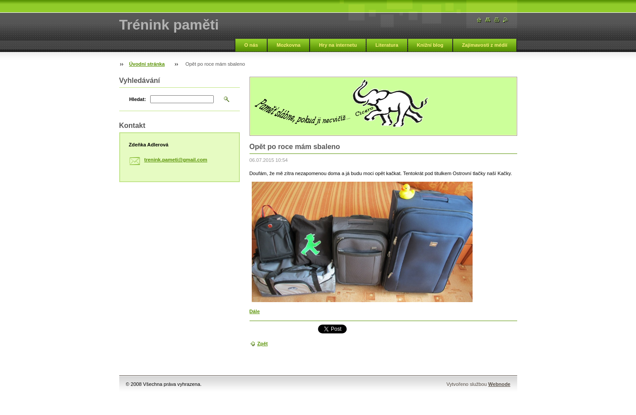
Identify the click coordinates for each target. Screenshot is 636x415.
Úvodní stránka (147, 64)
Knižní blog (430, 45)
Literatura (386, 45)
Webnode (499, 384)
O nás (251, 45)
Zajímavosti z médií (484, 45)
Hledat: (137, 99)
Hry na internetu (338, 45)
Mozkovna (288, 45)
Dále (255, 311)
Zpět (262, 343)
